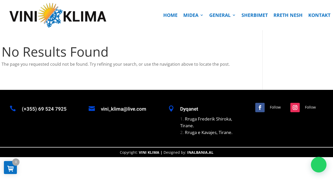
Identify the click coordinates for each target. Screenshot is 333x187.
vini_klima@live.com (123, 109)
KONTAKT (319, 15)
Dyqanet (189, 109)
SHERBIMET (254, 15)
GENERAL (220, 15)
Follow (275, 107)
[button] (319, 164)
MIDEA (190, 15)
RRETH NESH (288, 15)
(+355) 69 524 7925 (44, 109)
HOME (170, 15)
